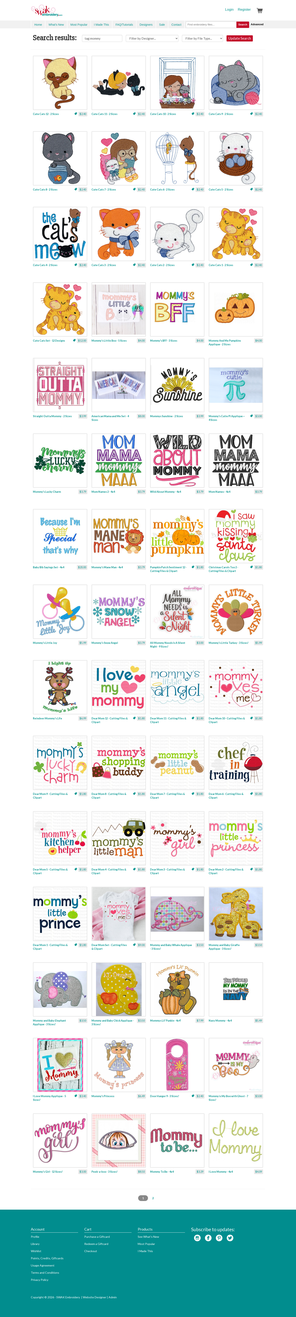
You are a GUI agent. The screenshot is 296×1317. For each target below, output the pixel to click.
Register (244, 9)
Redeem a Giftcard (96, 1244)
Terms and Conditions (45, 1272)
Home (38, 24)
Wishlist (36, 1251)
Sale (162, 24)
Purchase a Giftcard (97, 1236)
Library (35, 1244)
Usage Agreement (42, 1265)
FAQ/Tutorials (124, 24)
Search (242, 24)
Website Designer (94, 1297)
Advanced (257, 24)
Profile (35, 1236)
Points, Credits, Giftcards (47, 1258)
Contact (176, 24)
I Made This (101, 24)
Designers (146, 24)
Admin (113, 1297)
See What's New (148, 1236)
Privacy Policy (39, 1279)
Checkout (90, 1251)
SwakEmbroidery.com (61, 12)
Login (229, 9)
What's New (56, 24)
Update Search (239, 38)
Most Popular (79, 24)
